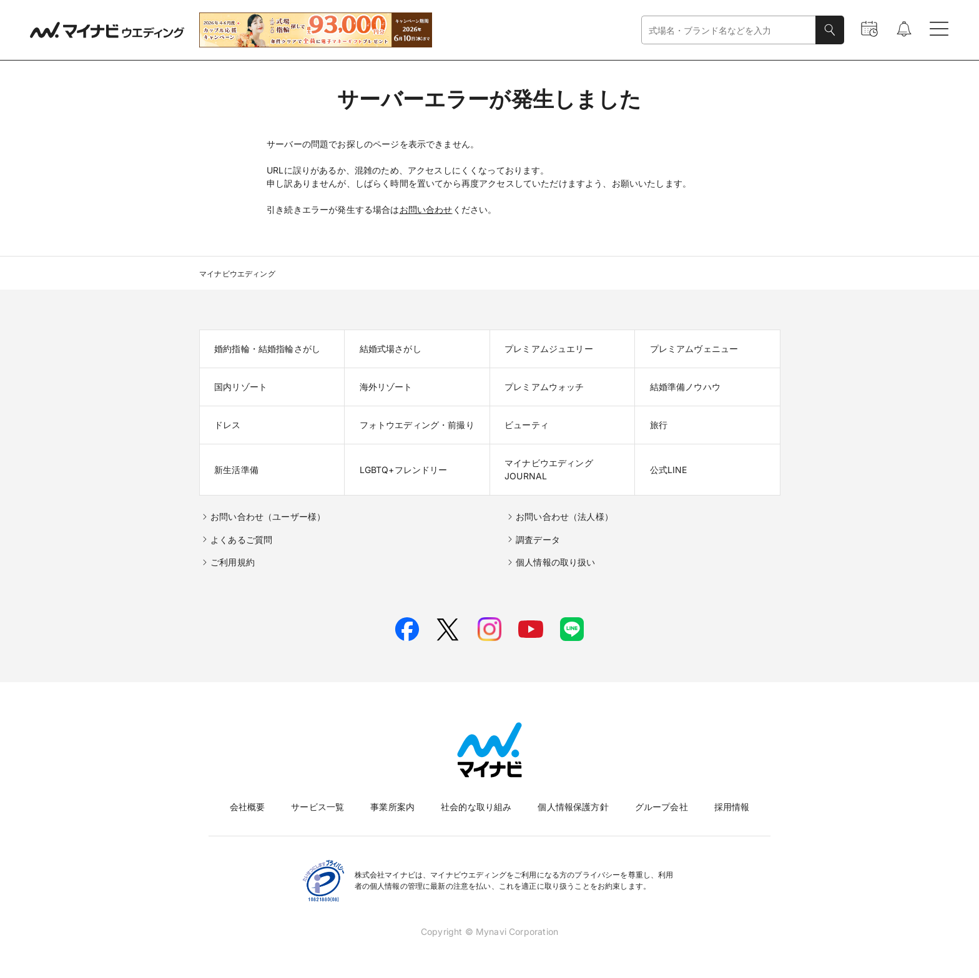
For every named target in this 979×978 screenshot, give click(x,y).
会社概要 (247, 806)
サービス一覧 (317, 806)
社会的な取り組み (476, 806)
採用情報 (732, 806)
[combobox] (729, 30)
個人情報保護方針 (573, 806)
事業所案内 (392, 806)
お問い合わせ (426, 209)
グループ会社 (661, 806)
